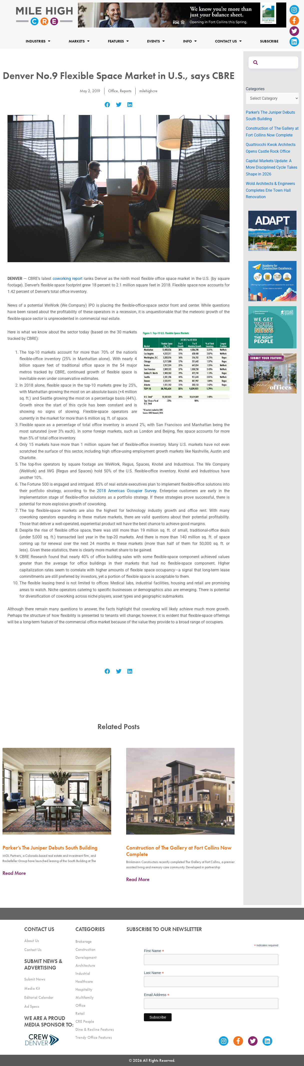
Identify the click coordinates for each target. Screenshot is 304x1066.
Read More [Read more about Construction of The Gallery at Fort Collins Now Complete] (137, 879)
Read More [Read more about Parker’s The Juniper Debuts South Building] (14, 873)
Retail (80, 1013)
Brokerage (83, 941)
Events (156, 41)
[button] (107, 105)
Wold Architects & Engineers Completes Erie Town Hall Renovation (270, 190)
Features (118, 41)
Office (113, 90)
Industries (38, 41)
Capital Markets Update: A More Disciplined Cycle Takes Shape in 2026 (271, 167)
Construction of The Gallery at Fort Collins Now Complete (179, 850)
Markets (79, 41)
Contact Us (228, 41)
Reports (125, 90)
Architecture (85, 965)
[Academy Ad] (272, 280)
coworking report (67, 278)
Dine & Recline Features (94, 1029)
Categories (255, 88)
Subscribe (269, 41)
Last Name (154, 973)
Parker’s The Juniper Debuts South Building (49, 847)
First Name (154, 951)
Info (190, 41)
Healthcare (84, 981)
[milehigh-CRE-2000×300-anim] (182, 14)
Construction (85, 949)
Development (85, 957)
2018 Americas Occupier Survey (126, 490)
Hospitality (83, 989)
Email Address (156, 995)
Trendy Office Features (93, 1037)
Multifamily (84, 997)
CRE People (84, 1021)
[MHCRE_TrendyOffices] (272, 373)
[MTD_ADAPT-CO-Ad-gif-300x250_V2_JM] (272, 230)
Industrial (82, 973)
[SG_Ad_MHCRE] (272, 326)
